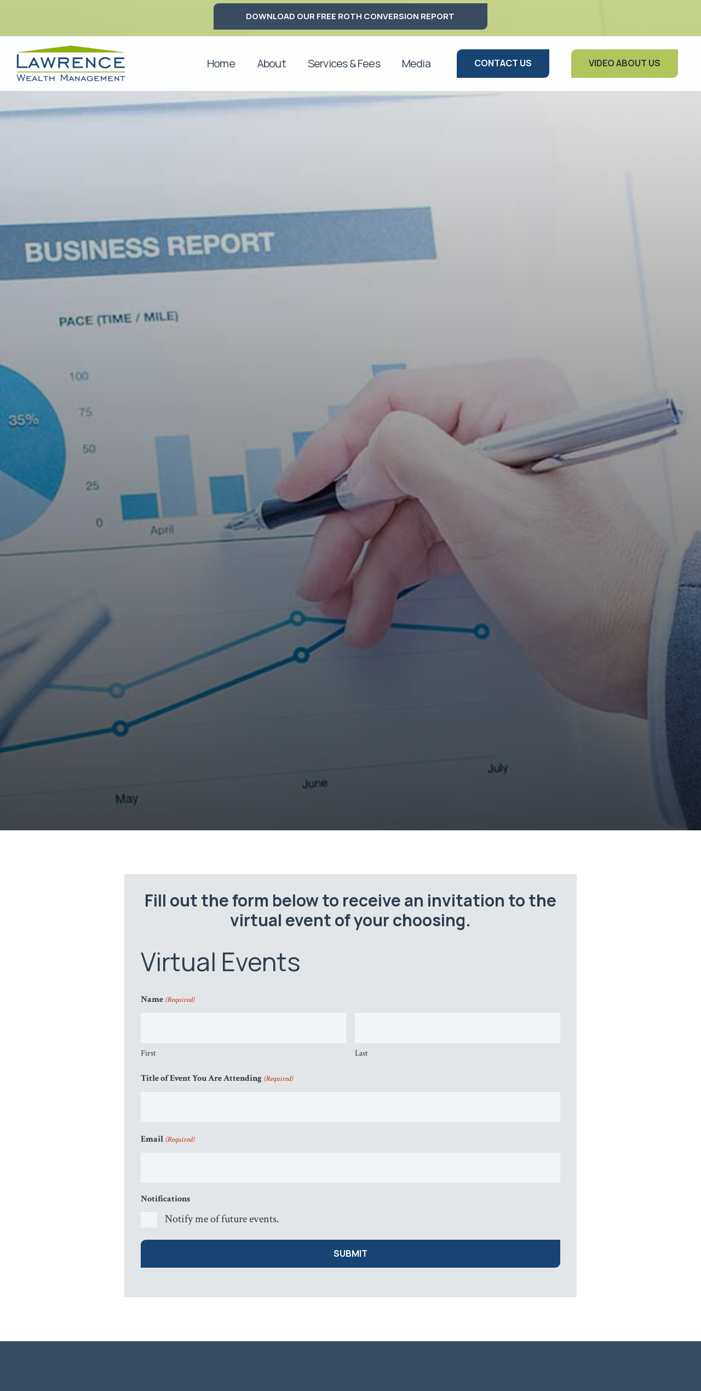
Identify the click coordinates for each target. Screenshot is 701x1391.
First (148, 1053)
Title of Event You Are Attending (217, 1079)
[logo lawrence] (70, 63)
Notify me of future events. (222, 1219)
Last (361, 1053)
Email (167, 1140)
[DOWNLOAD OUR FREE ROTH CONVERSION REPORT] (350, 16)
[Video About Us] (624, 63)
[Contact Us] (503, 63)
